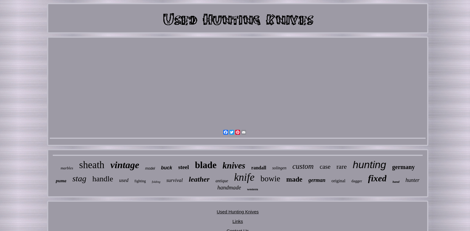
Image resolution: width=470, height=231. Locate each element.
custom (303, 166)
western (252, 189)
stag (79, 178)
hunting (369, 164)
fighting (140, 181)
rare (342, 166)
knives (234, 165)
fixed (377, 178)
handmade (229, 187)
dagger (356, 181)
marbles (67, 168)
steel (183, 167)
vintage (124, 164)
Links (237, 221)
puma (61, 180)
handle (102, 178)
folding (156, 181)
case (325, 166)
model (150, 168)
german (317, 180)
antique (222, 181)
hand (395, 181)
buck (166, 167)
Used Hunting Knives (238, 211)
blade (205, 165)
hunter (413, 180)
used (123, 180)
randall (258, 167)
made (294, 179)
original (339, 180)
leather (199, 179)
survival (174, 180)
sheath (91, 164)
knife (244, 177)
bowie (270, 178)
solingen (279, 168)
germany (403, 167)
